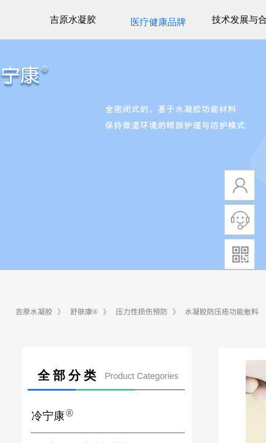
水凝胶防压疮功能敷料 (222, 311)
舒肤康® (84, 311)
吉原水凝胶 (33, 311)
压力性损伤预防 (141, 311)
